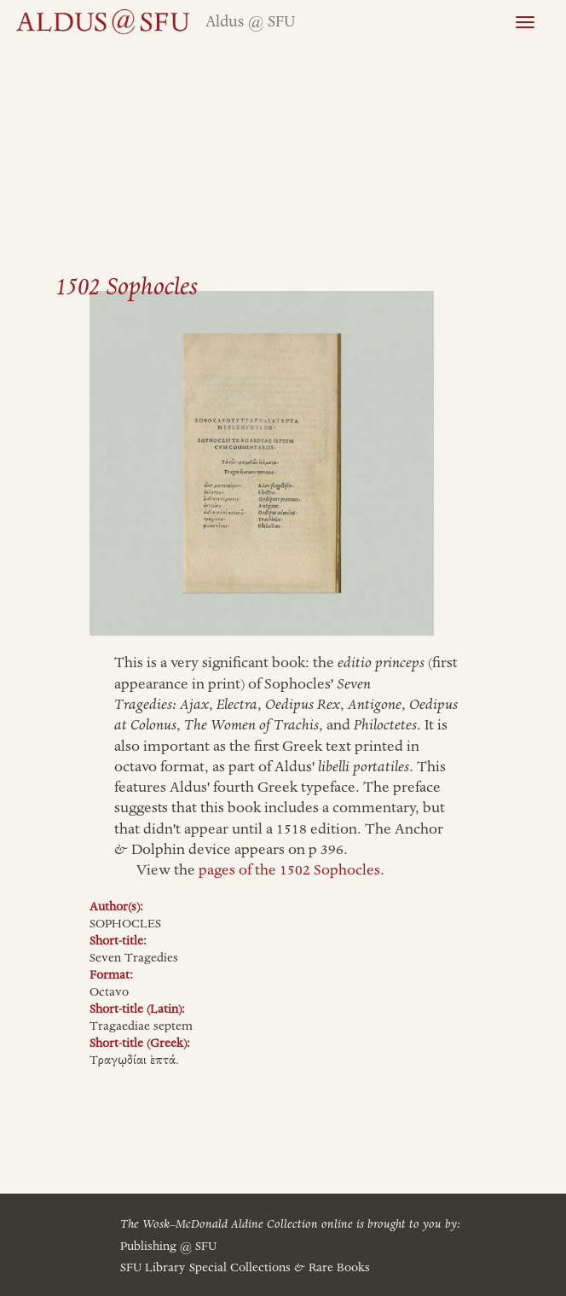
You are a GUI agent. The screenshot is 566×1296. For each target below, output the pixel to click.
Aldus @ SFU (250, 22)
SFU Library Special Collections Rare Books (245, 1268)
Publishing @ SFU (168, 1246)
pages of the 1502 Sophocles (289, 870)
